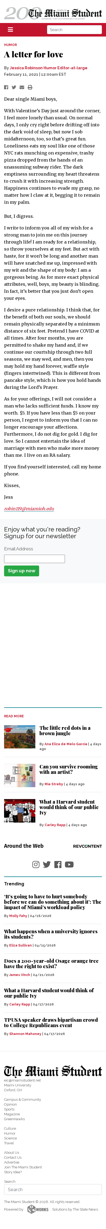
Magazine (12, 1114)
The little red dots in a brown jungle (65, 731)
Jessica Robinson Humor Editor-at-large (49, 68)
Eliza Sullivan (20, 945)
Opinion (10, 1104)
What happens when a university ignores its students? (51, 934)
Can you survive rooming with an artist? (68, 769)
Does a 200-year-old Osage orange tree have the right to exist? (51, 964)
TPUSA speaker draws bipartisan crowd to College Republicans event (51, 1022)
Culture (10, 1128)
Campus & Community (22, 1099)
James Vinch (19, 975)
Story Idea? (13, 1172)
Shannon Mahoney (25, 1034)
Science (10, 1138)
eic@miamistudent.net (22, 1080)
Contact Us (12, 1157)
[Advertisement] (53, 645)
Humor (9, 1133)
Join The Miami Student (23, 1167)
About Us (11, 1153)
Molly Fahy (18, 916)
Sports (9, 1109)
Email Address (18, 548)
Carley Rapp (55, 825)
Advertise (11, 1162)
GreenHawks (14, 1119)
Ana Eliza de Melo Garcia (66, 744)
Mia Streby (54, 784)
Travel (9, 1143)
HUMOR (10, 45)
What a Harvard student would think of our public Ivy (69, 807)
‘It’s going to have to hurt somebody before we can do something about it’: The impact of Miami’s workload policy (52, 902)
